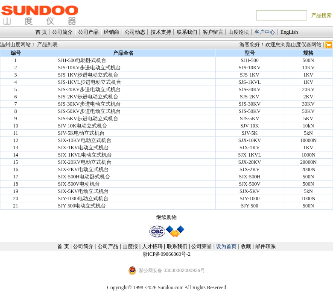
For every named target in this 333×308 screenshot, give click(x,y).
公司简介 (62, 32)
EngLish (289, 32)
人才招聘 (152, 246)
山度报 (130, 246)
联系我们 (187, 32)
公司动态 (135, 32)
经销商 (111, 32)
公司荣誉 (201, 246)
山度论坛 (238, 32)
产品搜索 (321, 15)
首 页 (41, 32)
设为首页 (226, 246)
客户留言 (213, 32)
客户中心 (264, 32)
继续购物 (166, 217)
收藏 (246, 246)
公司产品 (88, 32)
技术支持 (161, 32)
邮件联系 (265, 246)
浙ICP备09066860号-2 (167, 254)
